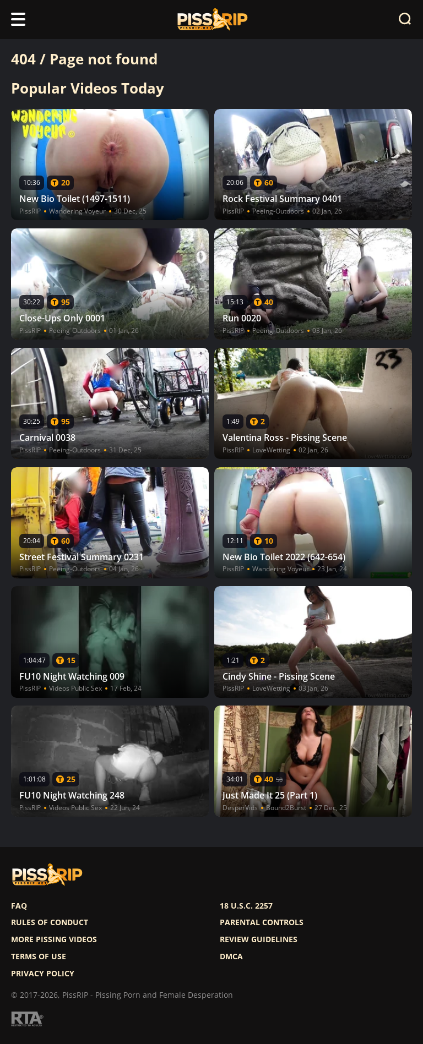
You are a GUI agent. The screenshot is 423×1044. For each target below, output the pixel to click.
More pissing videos (54, 939)
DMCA (231, 956)
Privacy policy (42, 974)
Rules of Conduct (49, 922)
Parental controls (261, 922)
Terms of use (38, 956)
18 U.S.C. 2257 (246, 906)
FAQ (19, 906)
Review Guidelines (258, 939)
